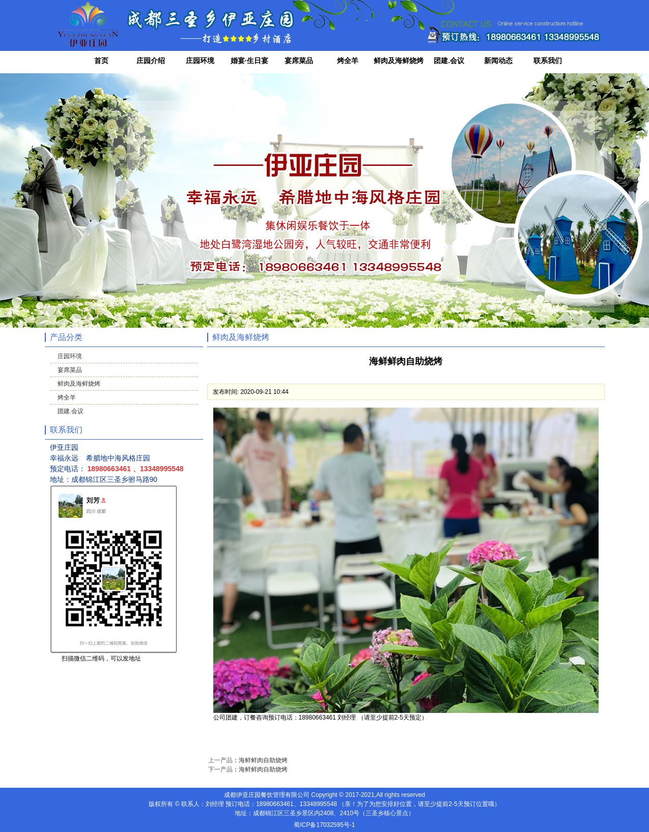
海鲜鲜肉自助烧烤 (263, 760)
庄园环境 (200, 60)
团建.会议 (449, 60)
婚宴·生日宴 (249, 60)
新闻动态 (498, 60)
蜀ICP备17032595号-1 (324, 824)
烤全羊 (347, 60)
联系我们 (547, 60)
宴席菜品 (299, 60)
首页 (101, 60)
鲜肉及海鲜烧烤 (399, 60)
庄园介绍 (150, 60)
